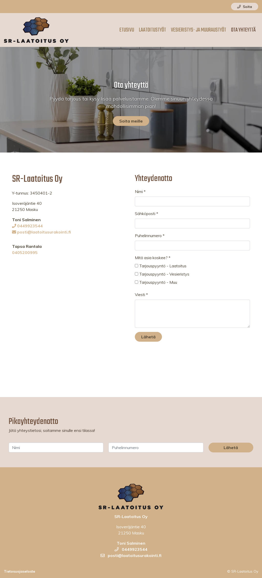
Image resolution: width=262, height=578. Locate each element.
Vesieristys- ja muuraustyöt (198, 30)
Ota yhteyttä (243, 30)
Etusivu (126, 30)
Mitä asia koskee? (152, 257)
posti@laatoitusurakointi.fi (41, 232)
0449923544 (27, 225)
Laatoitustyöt (152, 30)
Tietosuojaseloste (19, 571)
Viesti (141, 294)
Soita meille (131, 121)
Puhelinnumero (150, 235)
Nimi (140, 191)
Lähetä (148, 336)
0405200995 (25, 252)
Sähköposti (146, 213)
